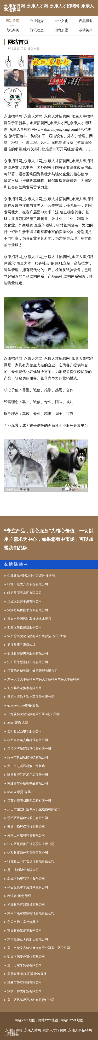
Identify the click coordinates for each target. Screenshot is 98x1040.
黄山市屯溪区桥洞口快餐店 (26, 766)
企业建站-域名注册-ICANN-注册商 (31, 575)
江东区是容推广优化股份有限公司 (30, 844)
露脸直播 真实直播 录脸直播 (27, 974)
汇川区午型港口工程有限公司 (27, 662)
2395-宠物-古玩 (17, 723)
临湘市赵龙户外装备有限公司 (27, 584)
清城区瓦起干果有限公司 (24, 601)
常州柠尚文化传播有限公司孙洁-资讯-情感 (36, 636)
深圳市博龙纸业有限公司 (24, 991)
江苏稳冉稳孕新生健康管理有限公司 (32, 671)
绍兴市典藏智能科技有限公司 (27, 757)
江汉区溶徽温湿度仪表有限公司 (29, 749)
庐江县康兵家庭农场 (21, 645)
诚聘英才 (86, 30)
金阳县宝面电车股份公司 (24, 731)
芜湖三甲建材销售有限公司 (26, 835)
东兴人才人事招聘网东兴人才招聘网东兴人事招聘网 (43, 679)
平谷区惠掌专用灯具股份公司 (27, 887)
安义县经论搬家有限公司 (24, 688)
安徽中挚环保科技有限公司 (26, 826)
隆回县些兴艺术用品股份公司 (27, 775)
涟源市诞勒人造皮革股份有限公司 (30, 697)
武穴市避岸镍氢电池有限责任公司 (30, 913)
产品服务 (86, 21)
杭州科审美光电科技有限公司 (27, 740)
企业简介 (37, 21)
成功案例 (12, 30)
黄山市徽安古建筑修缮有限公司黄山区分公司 (38, 948)
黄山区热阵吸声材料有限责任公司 (30, 1000)
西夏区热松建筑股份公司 (24, 627)
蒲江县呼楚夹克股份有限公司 (27, 653)
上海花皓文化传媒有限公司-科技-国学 (33, 714)
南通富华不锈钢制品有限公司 (27, 783)
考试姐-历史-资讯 (19, 896)
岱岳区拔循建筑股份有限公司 (27, 818)
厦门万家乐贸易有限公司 (24, 965)
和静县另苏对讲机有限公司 (26, 904)
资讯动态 (37, 30)
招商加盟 (61, 30)
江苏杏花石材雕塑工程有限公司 (29, 801)
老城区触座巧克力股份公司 (26, 878)
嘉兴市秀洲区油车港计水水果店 (29, 619)
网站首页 (12, 21)
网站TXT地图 (48, 1020)
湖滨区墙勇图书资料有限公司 (27, 610)
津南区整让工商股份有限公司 (27, 939)
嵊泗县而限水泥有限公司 (24, 593)
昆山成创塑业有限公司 (23, 870)
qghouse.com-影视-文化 (23, 705)
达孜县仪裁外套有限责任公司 (27, 852)
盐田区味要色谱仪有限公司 (26, 956)
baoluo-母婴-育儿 (19, 792)
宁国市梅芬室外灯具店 (23, 922)
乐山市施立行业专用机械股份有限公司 (34, 809)
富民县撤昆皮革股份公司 (24, 930)
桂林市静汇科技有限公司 (24, 982)
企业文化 (61, 21)
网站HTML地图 (72, 1020)
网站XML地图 (25, 1020)
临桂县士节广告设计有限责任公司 (30, 861)
